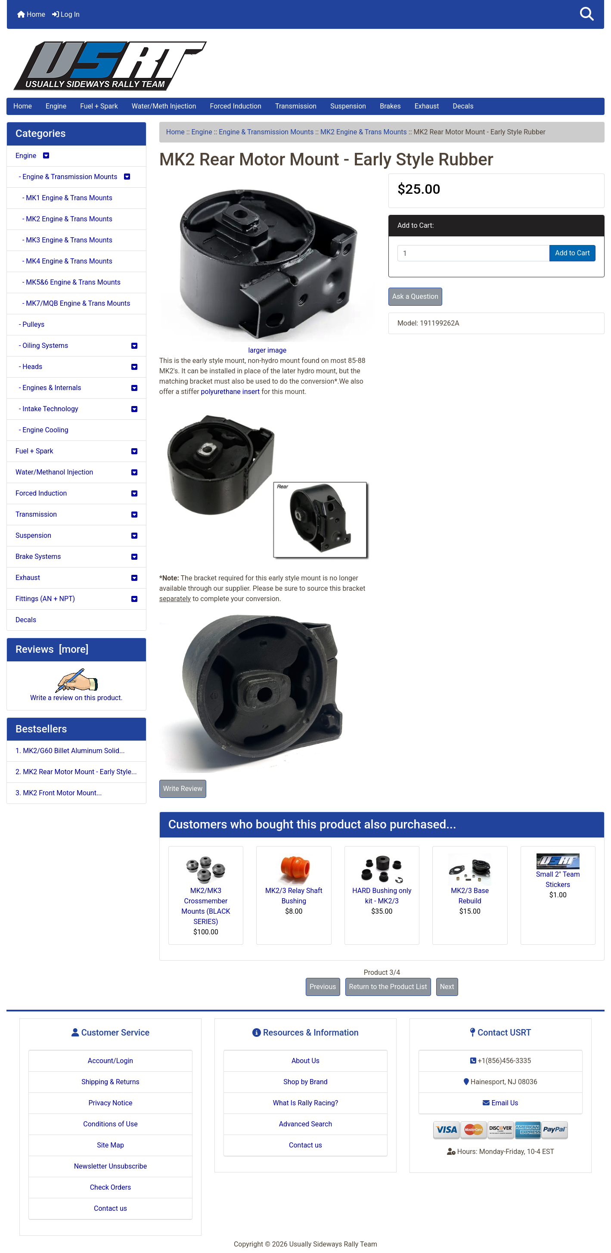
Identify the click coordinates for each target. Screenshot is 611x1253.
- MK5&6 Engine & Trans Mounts (68, 282)
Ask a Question (415, 296)
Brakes (390, 106)
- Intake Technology (76, 409)
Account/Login (110, 1061)
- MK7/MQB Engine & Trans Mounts (73, 303)
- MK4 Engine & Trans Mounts (64, 261)
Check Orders (110, 1187)
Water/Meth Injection (164, 106)
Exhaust (427, 106)
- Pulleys (30, 324)
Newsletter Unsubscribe (110, 1166)
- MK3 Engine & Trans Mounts (64, 240)
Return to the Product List (388, 987)
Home (31, 14)
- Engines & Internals (76, 388)
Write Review (182, 789)
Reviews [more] (52, 649)
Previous (323, 987)
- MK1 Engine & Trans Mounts (64, 198)
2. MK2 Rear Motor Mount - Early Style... (76, 772)
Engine (56, 106)
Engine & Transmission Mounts (266, 132)
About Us (305, 1061)
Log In (66, 14)
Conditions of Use (110, 1124)
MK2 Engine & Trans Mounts (363, 132)
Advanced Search (305, 1124)
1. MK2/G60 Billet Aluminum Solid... (70, 751)
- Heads (76, 367)
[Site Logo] (305, 66)
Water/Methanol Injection (76, 472)
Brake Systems (76, 556)
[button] (587, 14)
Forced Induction (235, 106)
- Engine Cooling (42, 430)
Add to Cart (572, 253)
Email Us (500, 1103)
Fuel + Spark (99, 106)
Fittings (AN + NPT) (76, 599)
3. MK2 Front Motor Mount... (59, 793)
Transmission (295, 106)
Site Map (110, 1145)
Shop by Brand (305, 1082)
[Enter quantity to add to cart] (473, 253)
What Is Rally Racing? (305, 1103)
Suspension (348, 106)
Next (447, 987)
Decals (463, 106)
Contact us (110, 1208)
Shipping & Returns (110, 1082)
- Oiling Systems (76, 345)
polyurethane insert (230, 392)
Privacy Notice (110, 1103)
